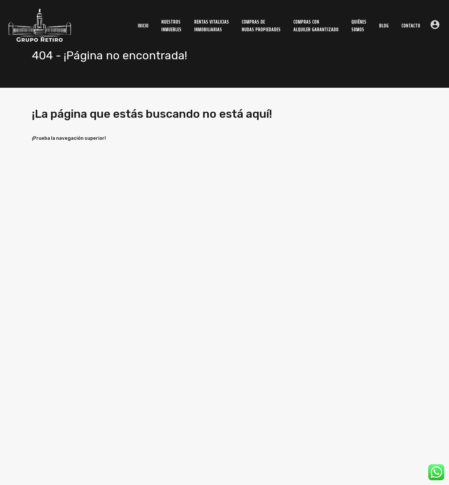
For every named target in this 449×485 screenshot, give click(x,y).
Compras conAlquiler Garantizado (316, 26)
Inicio (143, 26)
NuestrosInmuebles (171, 26)
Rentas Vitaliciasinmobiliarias (211, 26)
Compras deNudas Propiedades (261, 26)
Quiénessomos (358, 26)
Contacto (410, 26)
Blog (384, 26)
